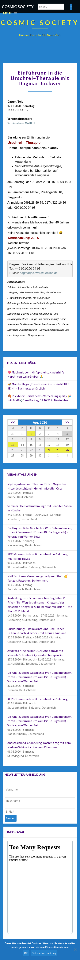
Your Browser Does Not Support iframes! (40, 887)
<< (13, 422)
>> (67, 422)
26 (67, 450)
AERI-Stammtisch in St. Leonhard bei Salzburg (37, 699)
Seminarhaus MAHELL (21, 123)
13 (12, 445)
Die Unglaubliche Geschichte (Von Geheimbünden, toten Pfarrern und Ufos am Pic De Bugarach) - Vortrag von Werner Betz (39, 532)
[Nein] (75, 949)
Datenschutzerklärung (44, 953)
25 (57, 450)
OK (26, 953)
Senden (10, 818)
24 (48, 450)
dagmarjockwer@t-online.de (39, 273)
